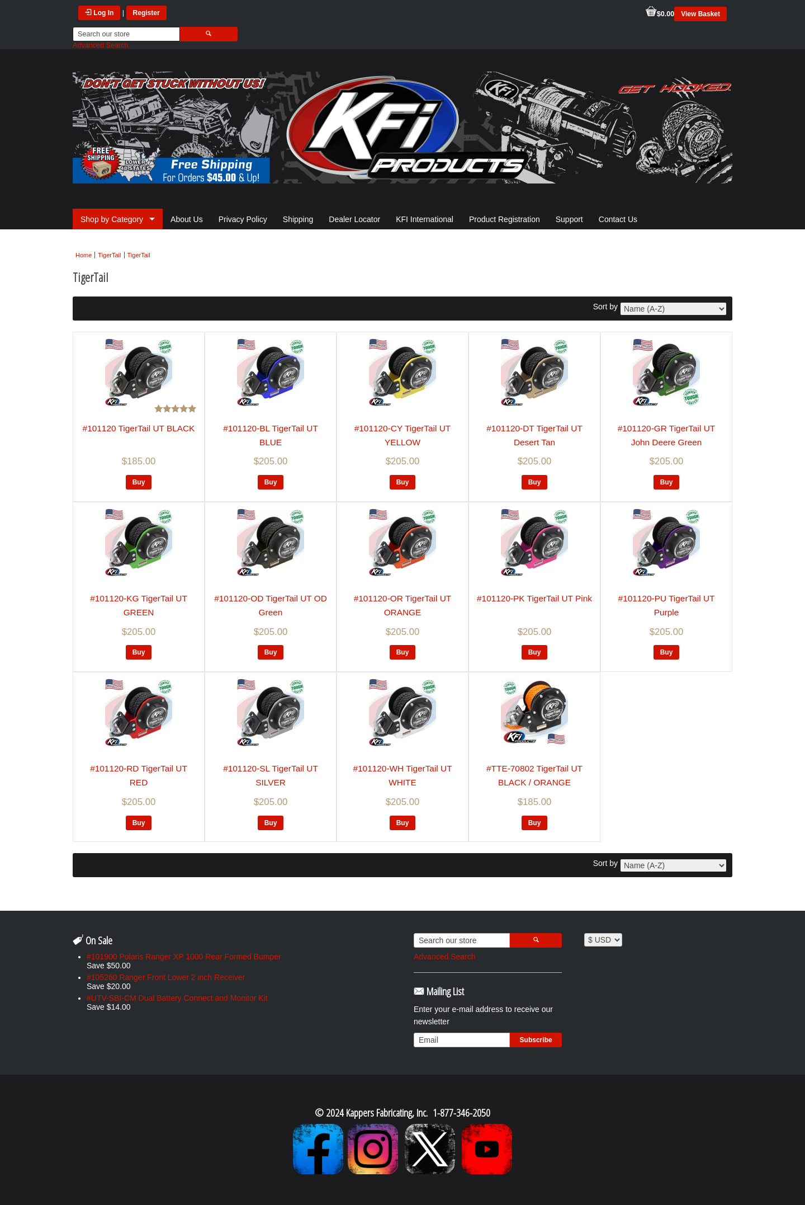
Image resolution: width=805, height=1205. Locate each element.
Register (146, 13)
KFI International (424, 219)
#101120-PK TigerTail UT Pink (534, 598)
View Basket (700, 14)
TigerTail (109, 255)
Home (83, 255)
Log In (99, 13)
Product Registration (504, 219)
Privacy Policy (243, 219)
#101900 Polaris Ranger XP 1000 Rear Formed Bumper (184, 956)
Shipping (298, 219)
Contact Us (618, 219)
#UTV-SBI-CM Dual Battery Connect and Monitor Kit (177, 998)
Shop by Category (111, 219)
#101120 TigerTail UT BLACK (139, 428)
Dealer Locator (354, 219)
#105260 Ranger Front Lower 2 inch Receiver (166, 977)
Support (569, 219)
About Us (187, 219)
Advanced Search (100, 45)
